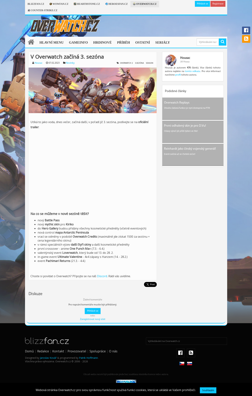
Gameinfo (78, 42)
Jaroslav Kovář (48, 357)
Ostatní (142, 42)
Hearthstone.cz (87, 4)
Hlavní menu (52, 42)
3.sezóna (139, 63)
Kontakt (58, 351)
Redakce (43, 351)
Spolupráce (98, 351)
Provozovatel (77, 351)
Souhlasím (208, 390)
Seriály (162, 42)
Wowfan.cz (58, 4)
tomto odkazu (192, 71)
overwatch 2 (126, 63)
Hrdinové (102, 42)
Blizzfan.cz (36, 4)
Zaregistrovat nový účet (92, 319)
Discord (102, 276)
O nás (113, 351)
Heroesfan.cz (116, 4)
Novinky (70, 63)
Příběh (123, 42)
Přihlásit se (202, 3)
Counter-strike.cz (42, 10)
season (149, 63)
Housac (38, 63)
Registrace (217, 3)
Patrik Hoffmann (88, 357)
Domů (29, 351)
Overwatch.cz (144, 4)
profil (178, 75)
